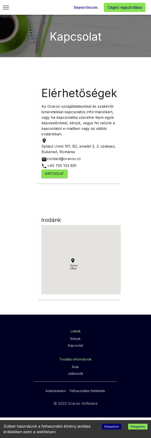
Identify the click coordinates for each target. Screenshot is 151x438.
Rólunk (75, 339)
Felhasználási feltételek (87, 391)
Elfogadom (137, 426)
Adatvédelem (56, 391)
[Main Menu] (6, 7)
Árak (75, 367)
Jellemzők (75, 373)
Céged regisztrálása (124, 7)
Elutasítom (111, 426)
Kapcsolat (54, 174)
